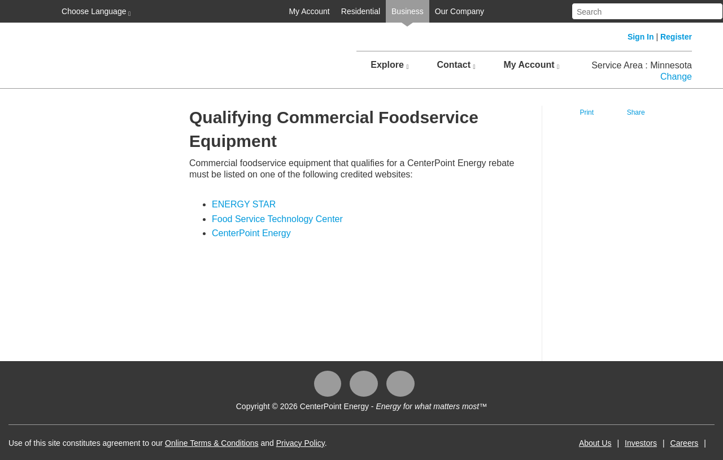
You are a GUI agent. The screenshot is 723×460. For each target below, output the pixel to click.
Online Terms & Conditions (211, 443)
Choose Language (94, 12)
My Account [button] (531, 65)
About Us (595, 443)
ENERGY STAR (244, 204)
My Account (309, 11)
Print (587, 112)
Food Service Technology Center (277, 219)
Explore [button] (389, 65)
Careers (684, 443)
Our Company (459, 11)
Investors (641, 443)
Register (676, 36)
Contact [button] (456, 65)
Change (676, 76)
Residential (360, 11)
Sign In (641, 36)
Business (407, 11)
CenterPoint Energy (251, 233)
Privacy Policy (300, 443)
